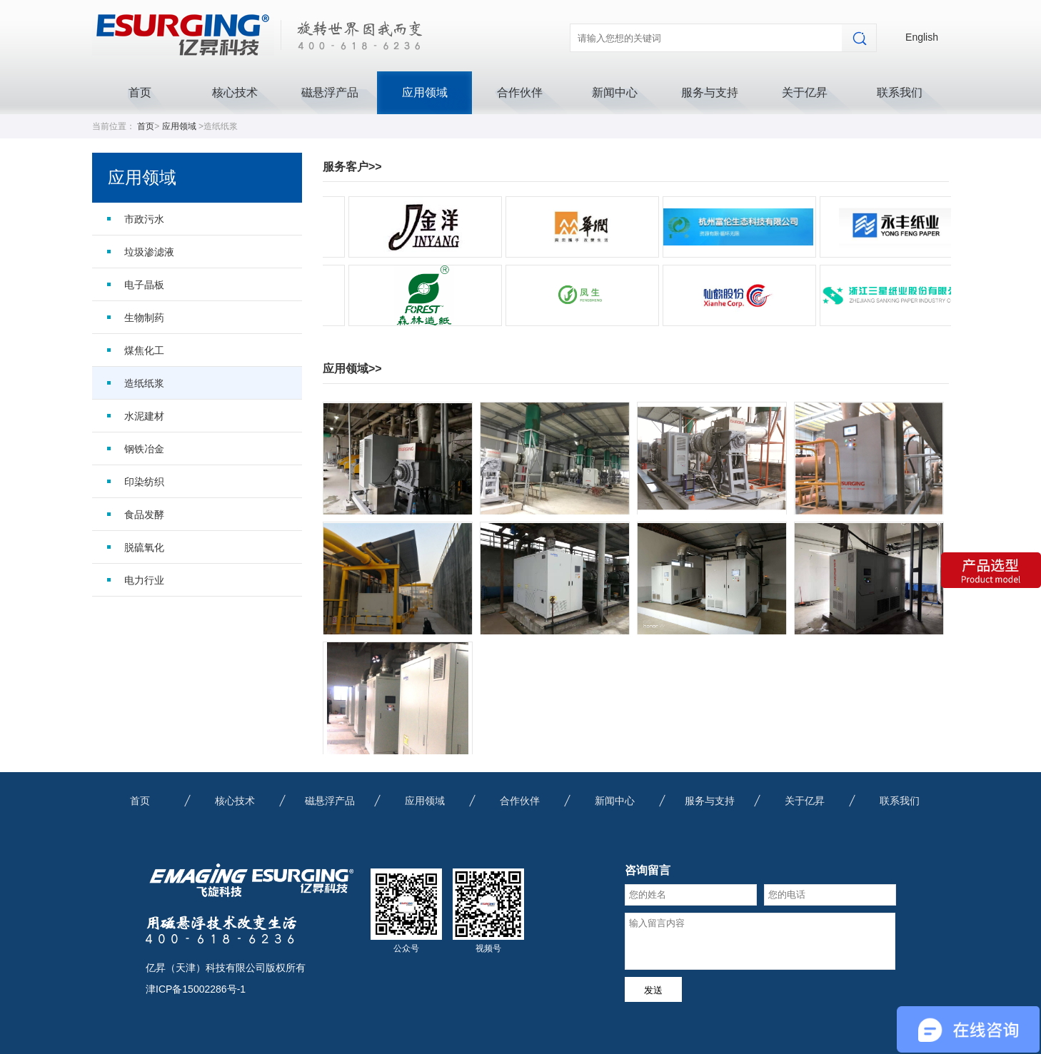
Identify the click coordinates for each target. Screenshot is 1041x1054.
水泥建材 (144, 416)
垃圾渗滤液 (149, 252)
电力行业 (144, 580)
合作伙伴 (520, 92)
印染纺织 (144, 481)
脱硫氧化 (144, 547)
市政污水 (144, 219)
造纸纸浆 (144, 383)
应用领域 (425, 92)
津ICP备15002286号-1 (196, 989)
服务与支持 (709, 92)
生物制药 (144, 317)
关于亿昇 (805, 92)
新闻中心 (615, 92)
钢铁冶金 (144, 449)
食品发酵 (144, 514)
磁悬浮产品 (329, 92)
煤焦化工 (144, 350)
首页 (140, 92)
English (921, 37)
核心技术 (235, 92)
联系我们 (899, 92)
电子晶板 (144, 284)
